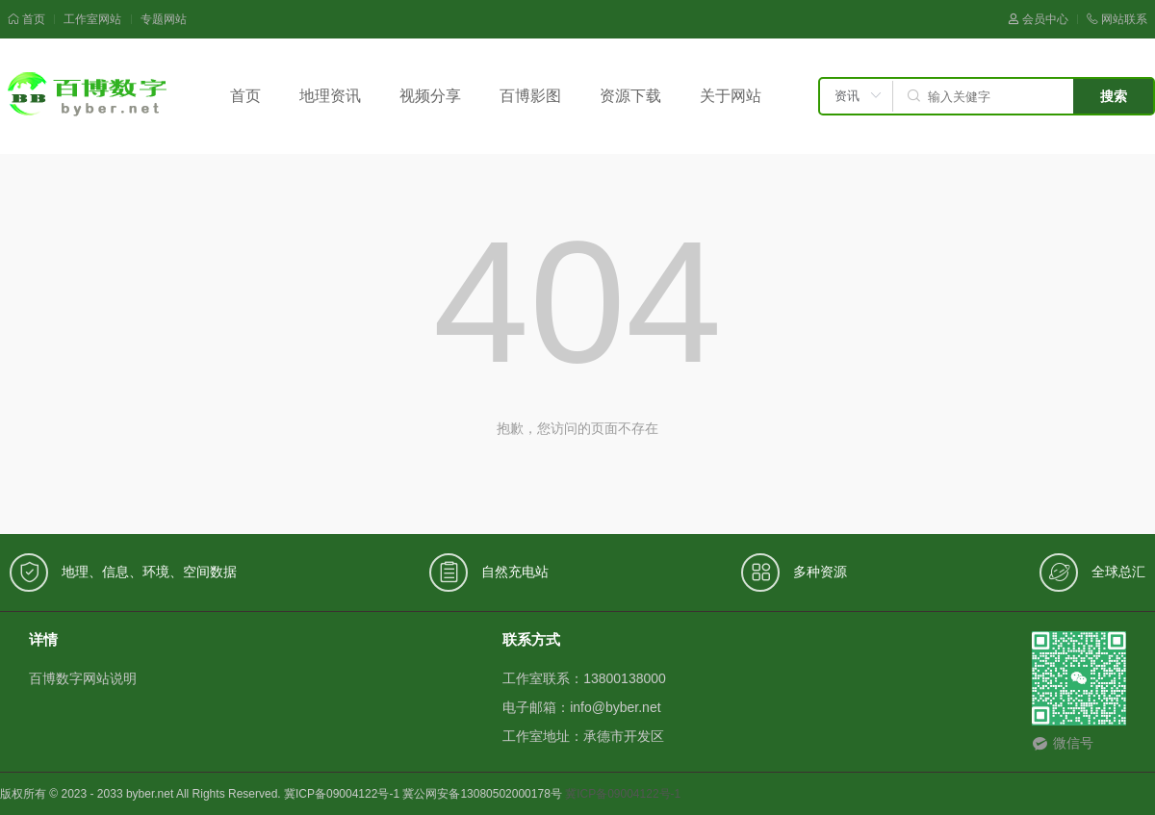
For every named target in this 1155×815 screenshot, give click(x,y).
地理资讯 (330, 96)
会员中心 (1038, 19)
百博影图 (530, 96)
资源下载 (630, 96)
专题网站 (164, 19)
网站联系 (1117, 19)
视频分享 (430, 96)
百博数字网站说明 (83, 678)
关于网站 (730, 96)
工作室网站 (92, 19)
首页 (26, 19)
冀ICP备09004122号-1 (622, 794)
